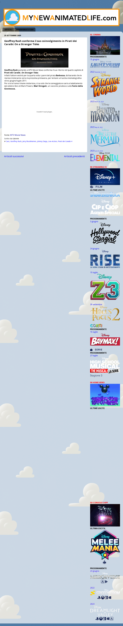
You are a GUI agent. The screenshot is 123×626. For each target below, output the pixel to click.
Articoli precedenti (74, 156)
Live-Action (52, 141)
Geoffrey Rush (15, 141)
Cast (7, 141)
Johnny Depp (42, 141)
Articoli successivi (14, 156)
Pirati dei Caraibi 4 (65, 141)
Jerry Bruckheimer (29, 141)
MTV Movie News (18, 135)
